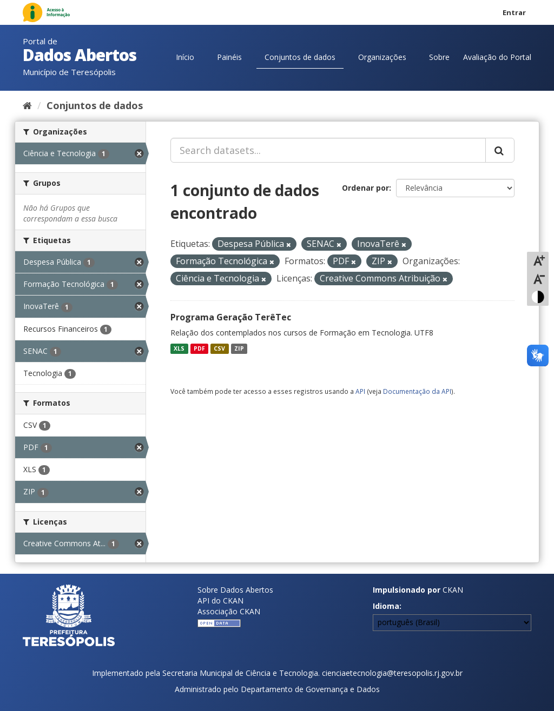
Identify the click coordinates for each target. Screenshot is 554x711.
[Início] (27, 105)
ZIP (239, 348)
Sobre (439, 57)
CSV (219, 348)
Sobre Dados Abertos (235, 590)
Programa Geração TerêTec (230, 317)
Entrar (514, 12)
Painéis (229, 57)
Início (185, 57)
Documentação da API (417, 391)
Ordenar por (365, 188)
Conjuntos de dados (300, 57)
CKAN (453, 590)
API (360, 391)
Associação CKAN (228, 611)
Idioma (386, 606)
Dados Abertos (79, 55)
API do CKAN (220, 600)
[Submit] (500, 150)
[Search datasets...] (328, 150)
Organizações (382, 57)
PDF (199, 348)
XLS (179, 348)
